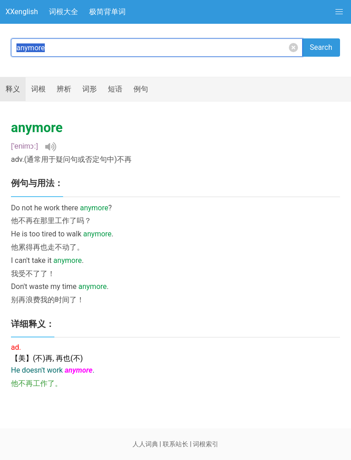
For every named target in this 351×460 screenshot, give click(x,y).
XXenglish (21, 11)
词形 (89, 89)
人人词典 (145, 444)
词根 (38, 89)
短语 (115, 89)
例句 (140, 89)
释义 (12, 89)
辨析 (64, 89)
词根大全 (63, 11)
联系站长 (175, 444)
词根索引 (205, 444)
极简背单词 (107, 11)
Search (321, 47)
